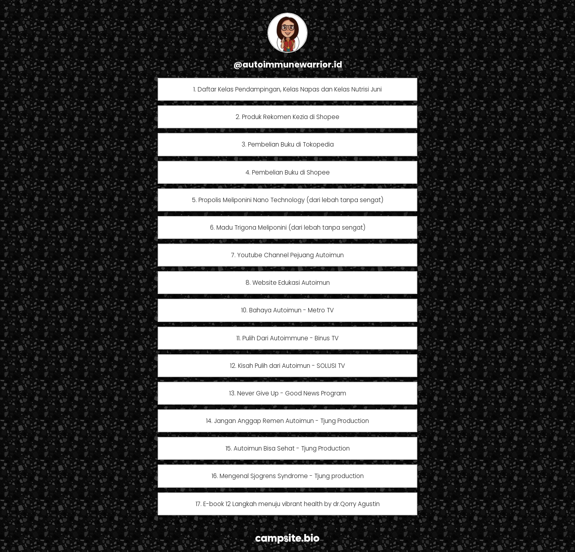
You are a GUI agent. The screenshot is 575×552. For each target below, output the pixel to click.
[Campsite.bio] (287, 538)
